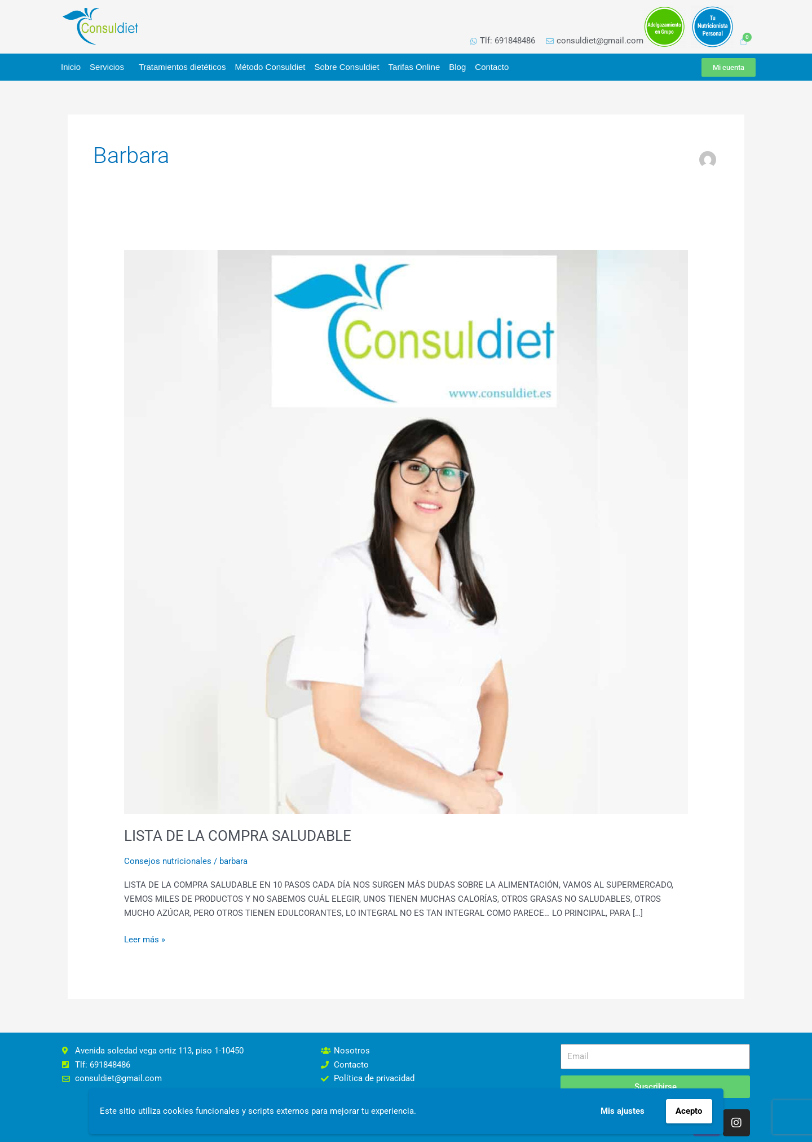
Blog (457, 67)
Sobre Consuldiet (346, 67)
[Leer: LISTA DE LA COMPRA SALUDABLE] (406, 531)
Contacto (492, 67)
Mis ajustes (623, 1111)
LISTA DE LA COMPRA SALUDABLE (237, 835)
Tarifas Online (414, 67)
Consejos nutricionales (167, 861)
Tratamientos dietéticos (182, 67)
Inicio (71, 67)
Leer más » (144, 939)
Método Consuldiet (270, 67)
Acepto (689, 1111)
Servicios (110, 67)
